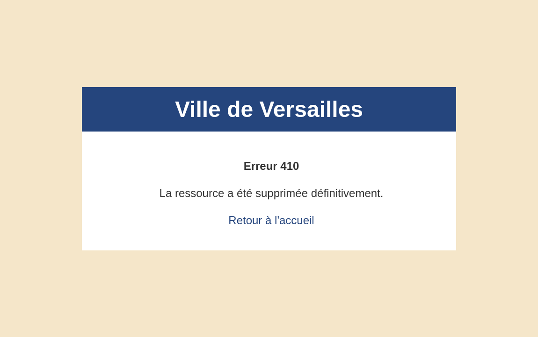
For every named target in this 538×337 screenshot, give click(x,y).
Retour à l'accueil (271, 220)
